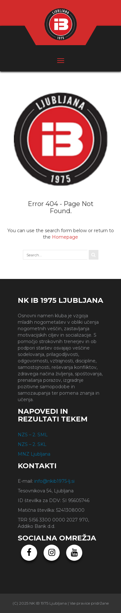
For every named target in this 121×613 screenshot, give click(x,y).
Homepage (65, 237)
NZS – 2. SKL (32, 444)
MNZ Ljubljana (34, 454)
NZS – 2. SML (33, 435)
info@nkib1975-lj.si (54, 481)
